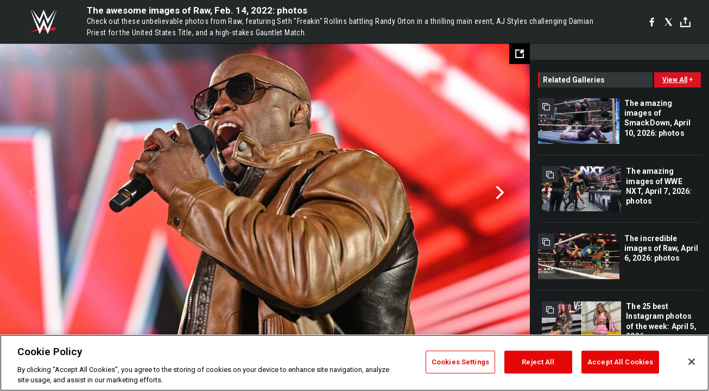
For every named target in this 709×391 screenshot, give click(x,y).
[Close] (692, 362)
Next (498, 192)
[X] (668, 21)
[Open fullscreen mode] (519, 53)
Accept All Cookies (620, 362)
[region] (354, 363)
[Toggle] (685, 22)
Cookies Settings (460, 362)
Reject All (538, 362)
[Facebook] (651, 21)
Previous (31, 192)
